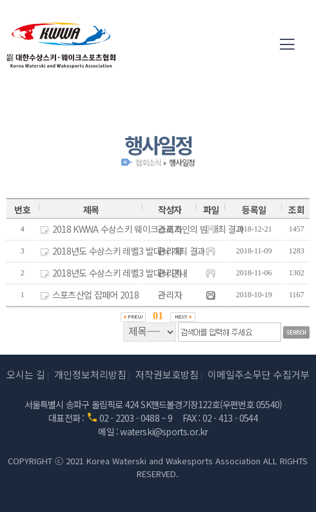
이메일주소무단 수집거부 (259, 374)
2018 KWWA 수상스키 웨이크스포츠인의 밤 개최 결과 (148, 228)
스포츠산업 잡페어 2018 (95, 294)
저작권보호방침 (167, 374)
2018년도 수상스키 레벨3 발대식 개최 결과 (129, 250)
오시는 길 (25, 374)
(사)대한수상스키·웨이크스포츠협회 (61, 45)
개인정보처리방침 (90, 374)
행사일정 (181, 162)
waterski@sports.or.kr (164, 431)
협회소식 (148, 162)
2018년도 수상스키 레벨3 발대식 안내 (120, 272)
